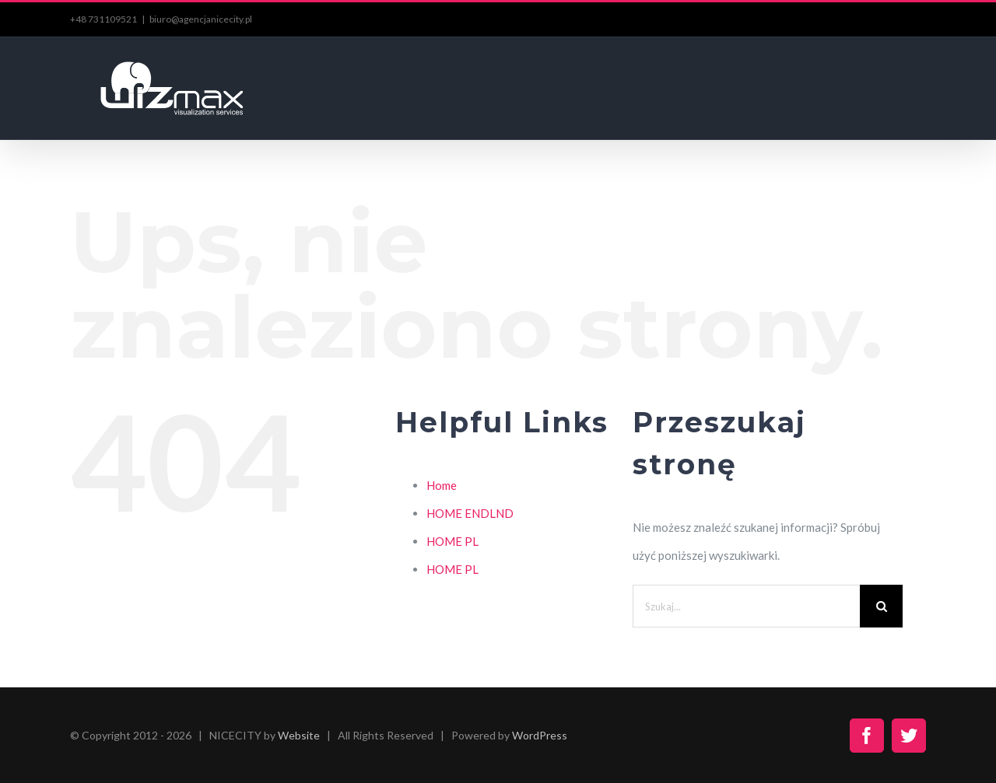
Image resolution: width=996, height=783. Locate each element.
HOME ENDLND (470, 513)
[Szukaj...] (746, 606)
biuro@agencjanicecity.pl (200, 19)
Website (299, 735)
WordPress (539, 735)
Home (441, 485)
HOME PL (452, 541)
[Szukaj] (881, 606)
